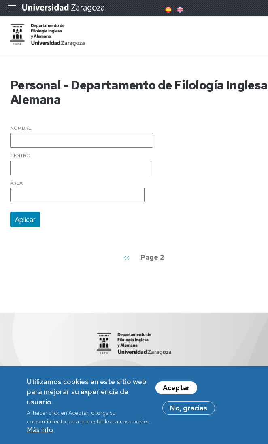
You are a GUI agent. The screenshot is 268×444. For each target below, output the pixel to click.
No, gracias (188, 411)
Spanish (167, 10)
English (179, 10)
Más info (40, 433)
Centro (20, 156)
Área (16, 183)
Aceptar (176, 391)
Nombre (20, 128)
